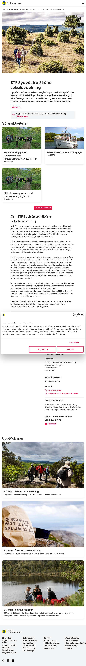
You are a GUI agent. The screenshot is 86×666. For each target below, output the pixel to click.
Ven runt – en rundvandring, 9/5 (64, 152)
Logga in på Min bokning (9, 646)
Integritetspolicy (72, 638)
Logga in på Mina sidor (9, 641)
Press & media (50, 645)
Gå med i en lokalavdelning (29, 644)
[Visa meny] (83, 3)
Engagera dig (29, 648)
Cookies (68, 648)
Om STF (47, 638)
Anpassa (43, 349)
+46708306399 (53, 390)
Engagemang (13, 9)
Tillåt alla (70, 349)
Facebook (50, 424)
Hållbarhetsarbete (52, 643)
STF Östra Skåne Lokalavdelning (21, 491)
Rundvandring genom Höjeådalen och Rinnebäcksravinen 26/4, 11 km (20, 155)
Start (3, 9)
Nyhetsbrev (49, 648)
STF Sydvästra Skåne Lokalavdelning (52, 9)
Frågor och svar (9, 652)
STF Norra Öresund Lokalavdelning (22, 550)
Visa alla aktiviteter (43, 208)
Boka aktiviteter (30, 640)
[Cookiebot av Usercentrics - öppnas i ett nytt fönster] (74, 315)
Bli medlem (7, 638)
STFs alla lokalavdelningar (18, 609)
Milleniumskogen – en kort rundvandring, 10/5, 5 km (18, 195)
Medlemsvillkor (71, 640)
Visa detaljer (74, 342)
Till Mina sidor (22, 116)
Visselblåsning (71, 645)
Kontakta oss (8, 650)
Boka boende (29, 638)
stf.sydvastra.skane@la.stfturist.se (61, 393)
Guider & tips (28, 650)
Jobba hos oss (50, 640)
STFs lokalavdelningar (29, 9)
